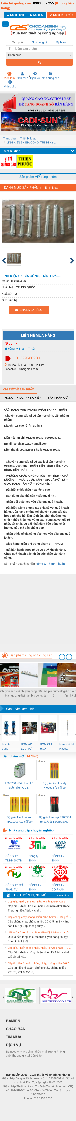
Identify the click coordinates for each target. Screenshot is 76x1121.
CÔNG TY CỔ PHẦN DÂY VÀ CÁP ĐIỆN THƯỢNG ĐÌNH (60, 887)
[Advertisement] (37, 611)
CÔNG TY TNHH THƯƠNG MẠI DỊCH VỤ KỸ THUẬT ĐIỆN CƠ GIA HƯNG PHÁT (37, 887)
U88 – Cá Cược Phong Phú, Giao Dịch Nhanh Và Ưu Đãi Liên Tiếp (40, 932)
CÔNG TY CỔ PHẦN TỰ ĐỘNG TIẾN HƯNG (14, 887)
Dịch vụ (35, 76)
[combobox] (40, 55)
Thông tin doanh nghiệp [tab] (22, 397)
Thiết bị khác (28, 138)
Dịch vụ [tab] (61, 42)
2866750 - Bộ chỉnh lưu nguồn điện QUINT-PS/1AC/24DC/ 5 (19, 786)
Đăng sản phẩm (61, 14)
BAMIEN (13, 1021)
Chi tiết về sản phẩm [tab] (18, 389)
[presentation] (62, 657)
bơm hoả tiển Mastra (67, 746)
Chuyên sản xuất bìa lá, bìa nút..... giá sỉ (15, 693)
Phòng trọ (12, 1104)
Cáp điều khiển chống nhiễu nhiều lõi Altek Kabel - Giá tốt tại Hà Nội (40, 947)
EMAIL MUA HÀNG (28, 309)
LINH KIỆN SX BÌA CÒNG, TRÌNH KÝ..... (32, 142)
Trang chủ (9, 138)
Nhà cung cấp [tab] (40, 42)
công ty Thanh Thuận (20, 348)
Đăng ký (36, 14)
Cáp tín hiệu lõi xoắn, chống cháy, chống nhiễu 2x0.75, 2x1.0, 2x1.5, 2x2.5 (40, 963)
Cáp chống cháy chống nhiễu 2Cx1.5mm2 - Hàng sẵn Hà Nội (40, 916)
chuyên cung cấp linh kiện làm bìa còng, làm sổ (34, 694)
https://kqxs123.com (57, 1104)
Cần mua (22, 76)
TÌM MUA (13, 1037)
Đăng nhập (15, 14)
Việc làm (9, 76)
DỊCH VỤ (13, 1045)
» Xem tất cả (63, 895)
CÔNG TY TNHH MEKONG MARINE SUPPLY (58, 858)
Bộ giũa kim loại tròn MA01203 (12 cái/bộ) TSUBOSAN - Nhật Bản (19, 820)
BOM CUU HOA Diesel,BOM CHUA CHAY (48, 747)
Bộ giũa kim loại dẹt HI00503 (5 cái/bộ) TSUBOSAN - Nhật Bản (55, 786)
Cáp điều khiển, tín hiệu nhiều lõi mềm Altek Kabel (37, 901)
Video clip (10, 84)
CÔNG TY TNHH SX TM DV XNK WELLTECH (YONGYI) (13, 858)
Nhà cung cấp (50, 76)
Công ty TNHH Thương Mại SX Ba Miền (36, 858)
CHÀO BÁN (15, 1029)
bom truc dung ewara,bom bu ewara (9, 747)
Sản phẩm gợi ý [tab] (59, 397)
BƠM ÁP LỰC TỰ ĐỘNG (26, 747)
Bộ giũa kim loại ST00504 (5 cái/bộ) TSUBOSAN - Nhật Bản (55, 820)
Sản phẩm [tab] (18, 42)
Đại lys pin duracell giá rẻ (53, 693)
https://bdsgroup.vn (33, 1104)
